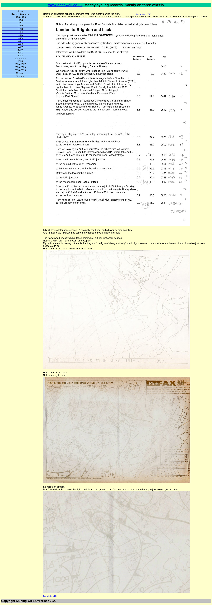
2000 (20, 49)
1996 (20, 38)
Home (20, 11)
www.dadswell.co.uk (65, 5)
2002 (20, 55)
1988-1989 (20, 17)
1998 (20, 44)
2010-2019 (20, 70)
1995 (20, 35)
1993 (20, 29)
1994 (20, 32)
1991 (20, 23)
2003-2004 (20, 58)
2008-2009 (20, 67)
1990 (20, 20)
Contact (20, 73)
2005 (20, 61)
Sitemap (20, 76)
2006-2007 (20, 64)
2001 (20, 52)
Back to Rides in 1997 (143, 14)
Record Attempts (20, 14)
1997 (20, 41)
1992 (20, 26)
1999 (20, 46)
